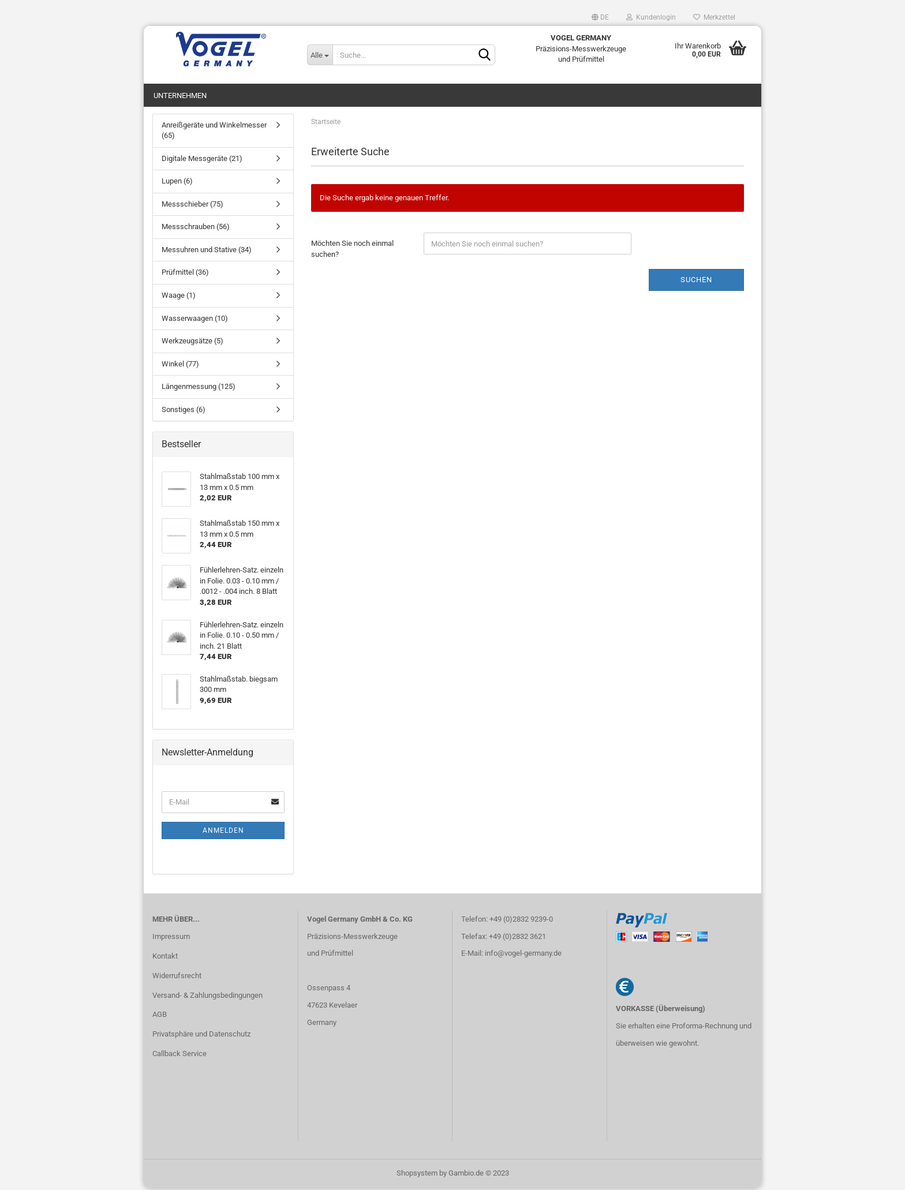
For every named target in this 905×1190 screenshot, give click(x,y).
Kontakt (165, 957)
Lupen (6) (177, 183)
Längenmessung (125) (198, 388)
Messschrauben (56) (196, 228)
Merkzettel (714, 17)
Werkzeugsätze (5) (192, 343)
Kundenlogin (651, 17)
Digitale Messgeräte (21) (202, 160)
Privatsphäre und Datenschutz (201, 1036)
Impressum (171, 938)
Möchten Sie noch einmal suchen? (352, 251)
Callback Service (179, 1055)
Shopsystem (417, 1174)
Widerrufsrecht (176, 977)
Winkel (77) (180, 365)
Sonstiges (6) (183, 411)
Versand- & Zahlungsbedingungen (207, 997)
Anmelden (223, 832)
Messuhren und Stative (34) (207, 251)
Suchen (696, 281)
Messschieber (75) (192, 205)
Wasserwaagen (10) (195, 320)
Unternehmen (180, 95)
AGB (159, 1016)
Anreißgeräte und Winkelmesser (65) (214, 132)
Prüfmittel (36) (185, 274)
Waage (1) (179, 297)
